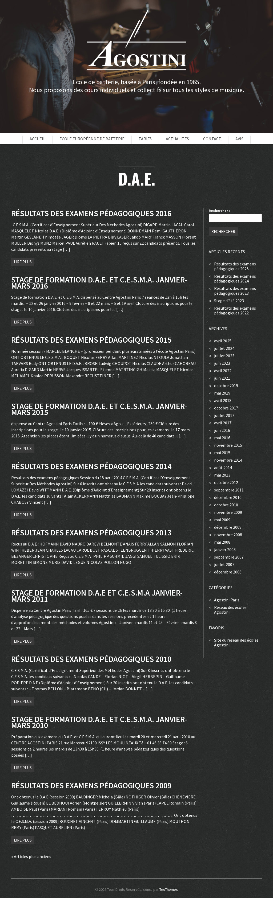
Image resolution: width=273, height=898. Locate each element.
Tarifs (145, 138)
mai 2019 (222, 393)
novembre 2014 (228, 460)
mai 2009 (222, 519)
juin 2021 (222, 378)
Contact (212, 138)
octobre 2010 (226, 504)
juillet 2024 (224, 348)
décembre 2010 (228, 497)
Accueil (37, 138)
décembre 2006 (228, 572)
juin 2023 (222, 363)
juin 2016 (222, 430)
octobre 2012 (226, 482)
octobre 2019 (226, 385)
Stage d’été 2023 (229, 300)
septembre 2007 (229, 557)
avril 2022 (222, 370)
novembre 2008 (228, 534)
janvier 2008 (225, 549)
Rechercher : (219, 210)
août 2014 (223, 467)
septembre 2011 (229, 490)
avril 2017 (222, 422)
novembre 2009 (228, 512)
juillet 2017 (224, 415)
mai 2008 (222, 542)
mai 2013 (222, 475)
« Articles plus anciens (31, 856)
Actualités (177, 138)
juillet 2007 (224, 564)
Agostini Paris (226, 599)
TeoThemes (168, 889)
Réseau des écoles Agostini (230, 610)
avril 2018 (222, 400)
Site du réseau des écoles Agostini (236, 642)
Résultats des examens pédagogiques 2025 (235, 266)
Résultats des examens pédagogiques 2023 (235, 291)
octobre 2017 (226, 408)
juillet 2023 (224, 355)
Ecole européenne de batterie (92, 138)
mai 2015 (222, 452)
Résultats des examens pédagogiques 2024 (235, 278)
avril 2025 (222, 340)
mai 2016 (222, 437)
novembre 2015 (228, 445)
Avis (239, 138)
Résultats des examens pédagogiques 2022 (235, 310)
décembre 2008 (228, 527)
